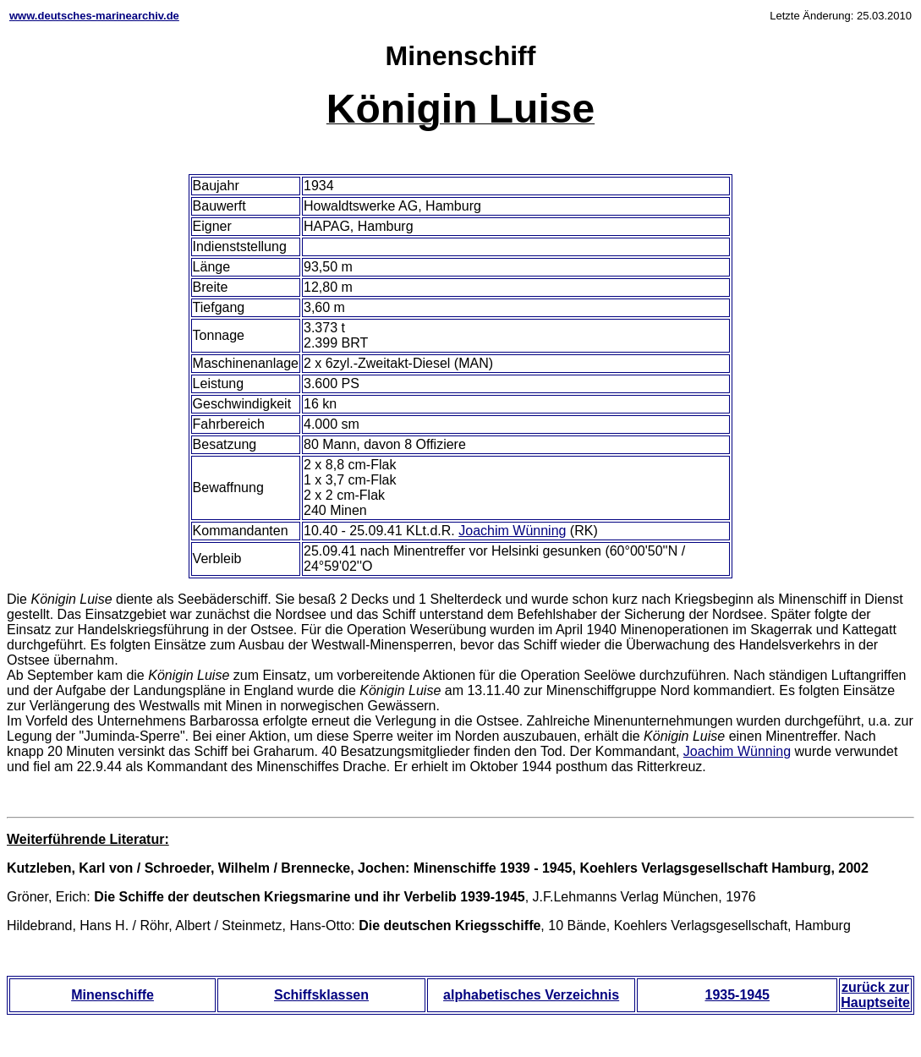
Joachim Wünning (512, 530)
